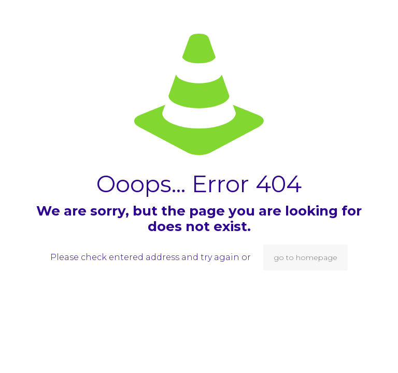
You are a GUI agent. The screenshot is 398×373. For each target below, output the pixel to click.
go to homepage (305, 257)
